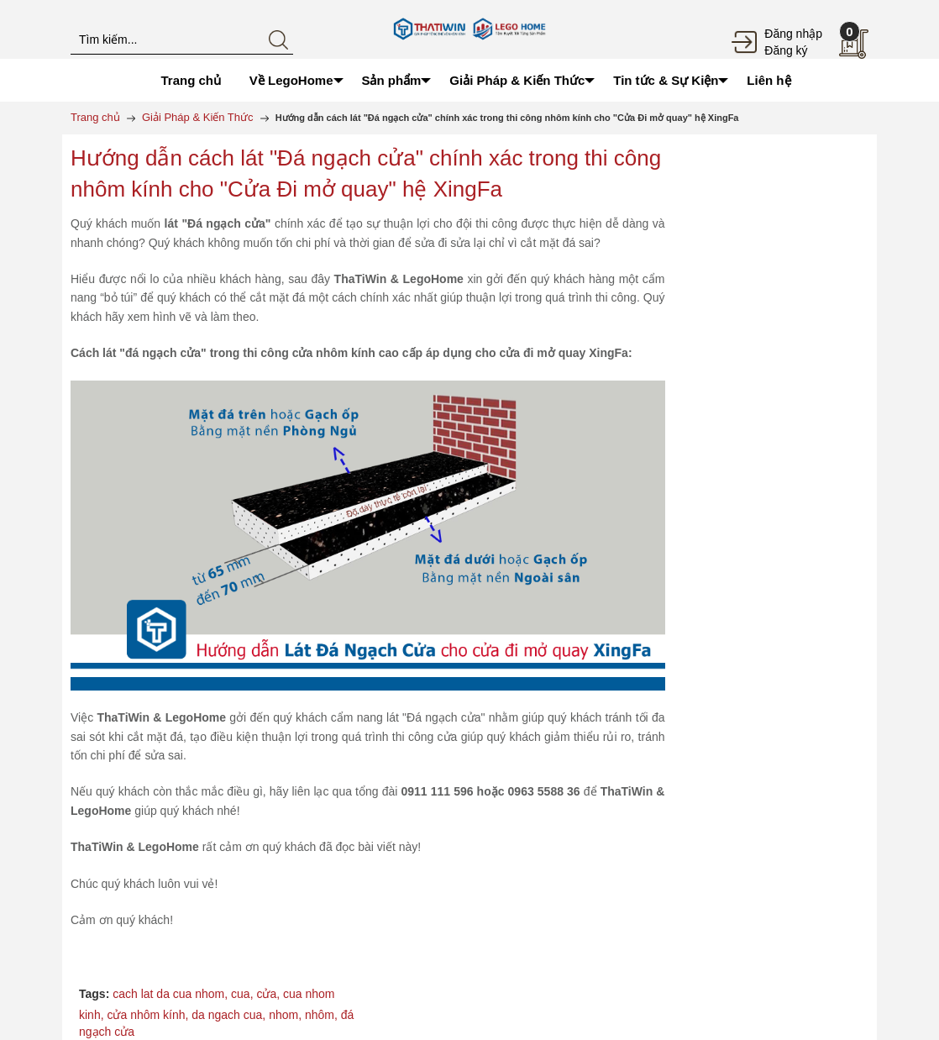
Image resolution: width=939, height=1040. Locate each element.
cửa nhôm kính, (149, 1015)
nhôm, (323, 1015)
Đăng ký (785, 50)
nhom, (287, 1015)
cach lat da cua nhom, (172, 994)
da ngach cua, (230, 1015)
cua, (243, 994)
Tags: (94, 994)
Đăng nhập (793, 33)
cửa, (269, 994)
